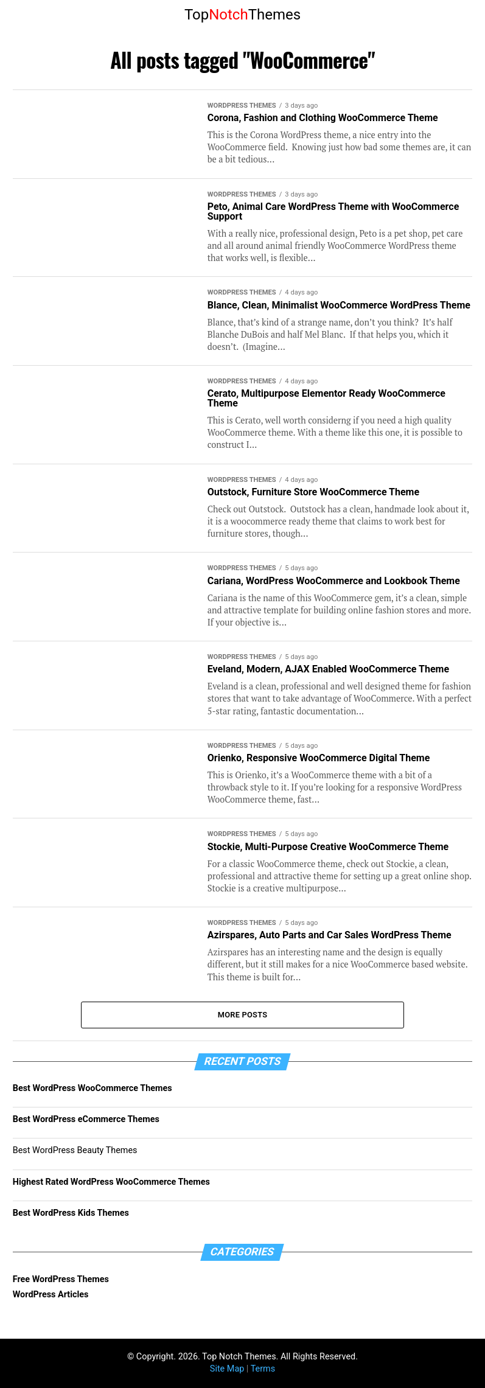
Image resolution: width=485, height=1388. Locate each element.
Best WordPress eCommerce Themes (86, 1119)
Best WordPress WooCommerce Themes (92, 1088)
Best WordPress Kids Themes (71, 1213)
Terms (263, 1369)
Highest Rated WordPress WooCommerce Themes (111, 1182)
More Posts (243, 1014)
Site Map (227, 1369)
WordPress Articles (51, 1294)
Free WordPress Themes (61, 1279)
